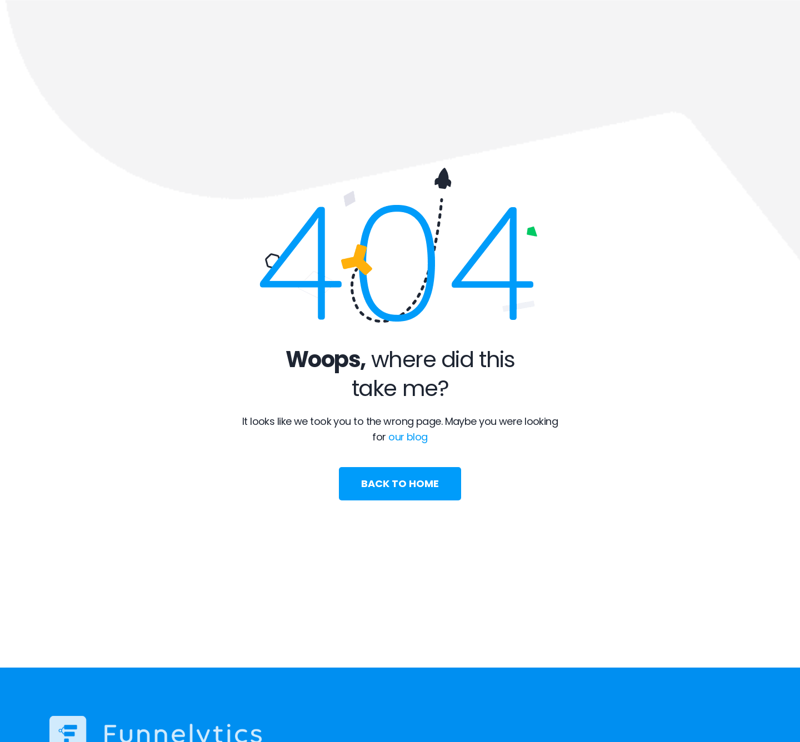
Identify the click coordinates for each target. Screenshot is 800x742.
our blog (408, 437)
